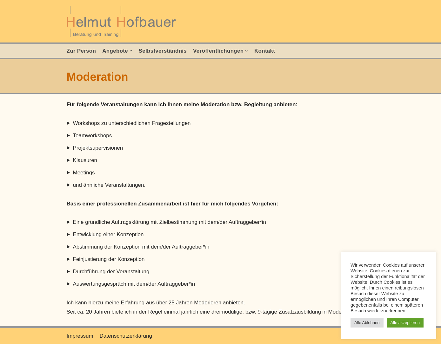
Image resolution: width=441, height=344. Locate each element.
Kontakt (264, 51)
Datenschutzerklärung (126, 336)
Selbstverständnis (163, 51)
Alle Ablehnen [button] (367, 322)
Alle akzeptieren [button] (405, 322)
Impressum (80, 336)
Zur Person (81, 51)
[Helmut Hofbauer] (123, 21)
